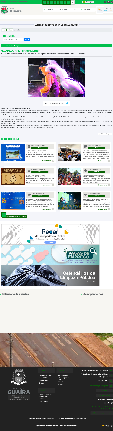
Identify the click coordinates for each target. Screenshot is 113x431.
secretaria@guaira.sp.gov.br (99, 385)
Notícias (10, 30)
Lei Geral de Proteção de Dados (102, 413)
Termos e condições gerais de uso (102, 406)
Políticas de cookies (106, 408)
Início (4, 30)
